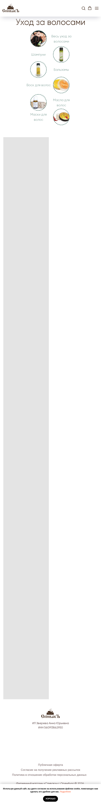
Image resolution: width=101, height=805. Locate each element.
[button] (83, 8)
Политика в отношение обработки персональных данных (49, 774)
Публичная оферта (50, 764)
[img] (61, 54)
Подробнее (65, 792)
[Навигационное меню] (97, 8)
